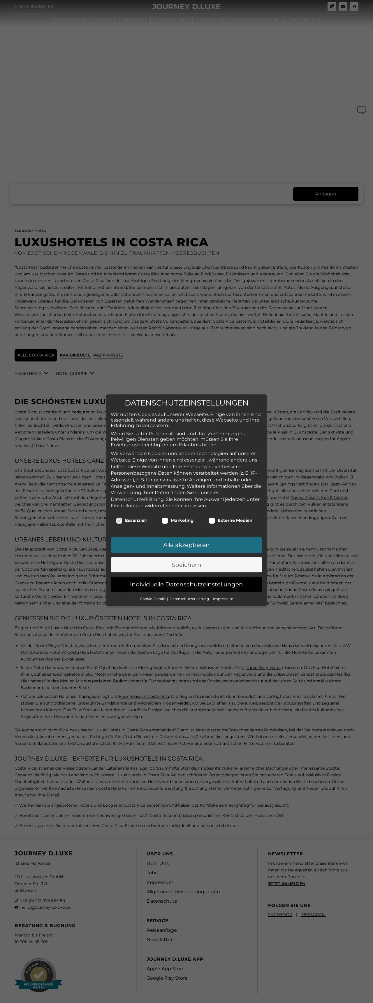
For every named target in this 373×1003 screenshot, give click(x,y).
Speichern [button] (186, 512)
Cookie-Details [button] (153, 546)
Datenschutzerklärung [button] (190, 546)
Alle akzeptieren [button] (186, 492)
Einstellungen (127, 453)
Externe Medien (230, 468)
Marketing (177, 468)
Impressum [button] (223, 546)
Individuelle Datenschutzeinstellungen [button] (186, 532)
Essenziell (131, 468)
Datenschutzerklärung (137, 447)
